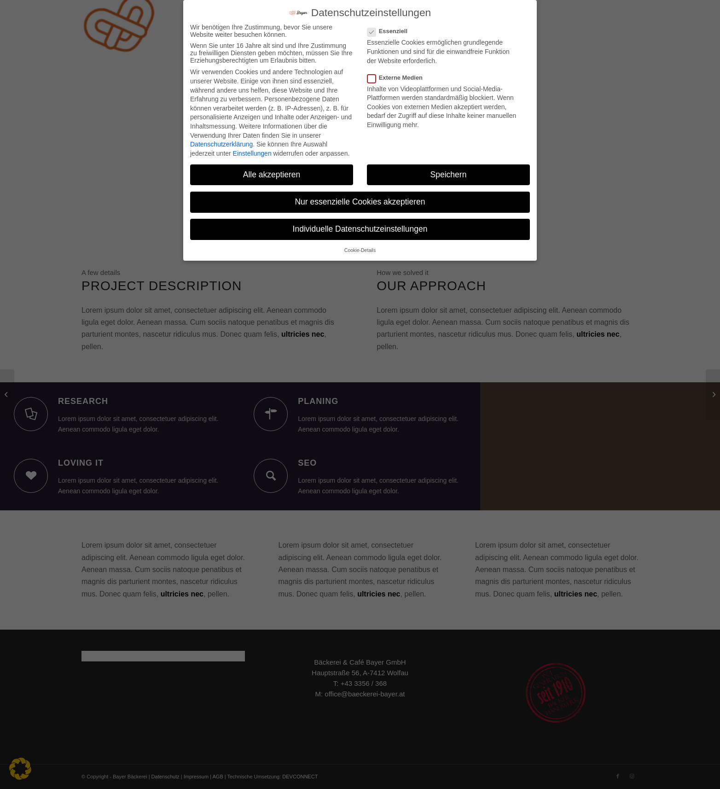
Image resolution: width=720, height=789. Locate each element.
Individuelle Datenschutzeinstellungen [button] (360, 229)
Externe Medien (398, 77)
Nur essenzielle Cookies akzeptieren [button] (360, 201)
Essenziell (391, 31)
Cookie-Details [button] (360, 250)
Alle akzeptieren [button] (272, 174)
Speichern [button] (448, 174)
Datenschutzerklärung (221, 144)
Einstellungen (252, 153)
